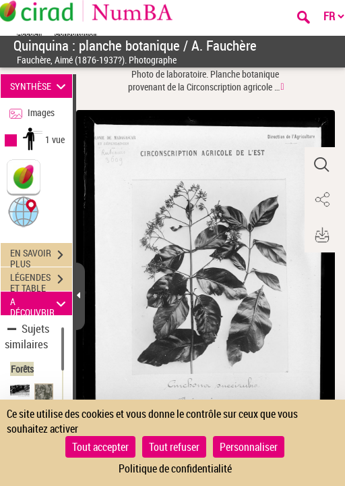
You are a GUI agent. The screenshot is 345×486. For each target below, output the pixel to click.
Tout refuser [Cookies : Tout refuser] (174, 446)
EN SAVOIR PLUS (41, 256)
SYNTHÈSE (40, 86)
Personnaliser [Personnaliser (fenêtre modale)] (249, 446)
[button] (23, 211)
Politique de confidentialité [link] (175, 468)
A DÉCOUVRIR (40, 303)
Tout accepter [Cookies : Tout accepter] (100, 446)
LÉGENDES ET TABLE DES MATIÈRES (41, 281)
